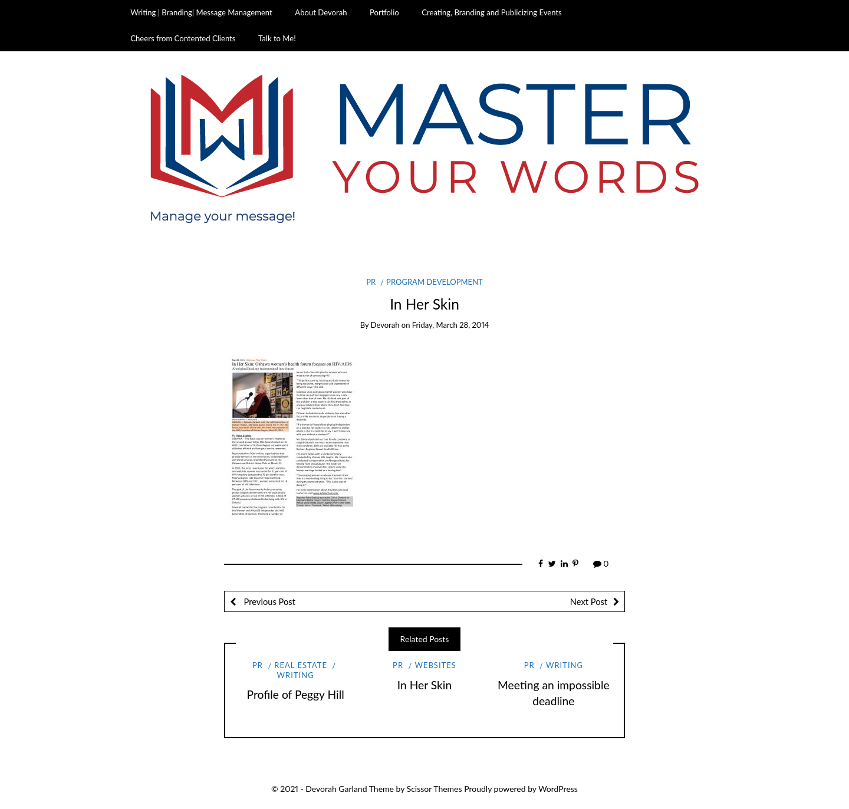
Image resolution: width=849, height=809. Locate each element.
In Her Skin (424, 685)
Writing (295, 675)
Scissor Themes (434, 789)
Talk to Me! (277, 38)
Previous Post (268, 601)
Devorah (385, 325)
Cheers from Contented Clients (182, 38)
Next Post (588, 601)
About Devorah (321, 12)
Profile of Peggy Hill (295, 694)
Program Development (434, 282)
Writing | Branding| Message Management (201, 12)
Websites (435, 665)
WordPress (558, 789)
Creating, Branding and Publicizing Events (491, 12)
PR (371, 282)
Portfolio (384, 12)
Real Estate (300, 665)
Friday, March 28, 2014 (450, 325)
